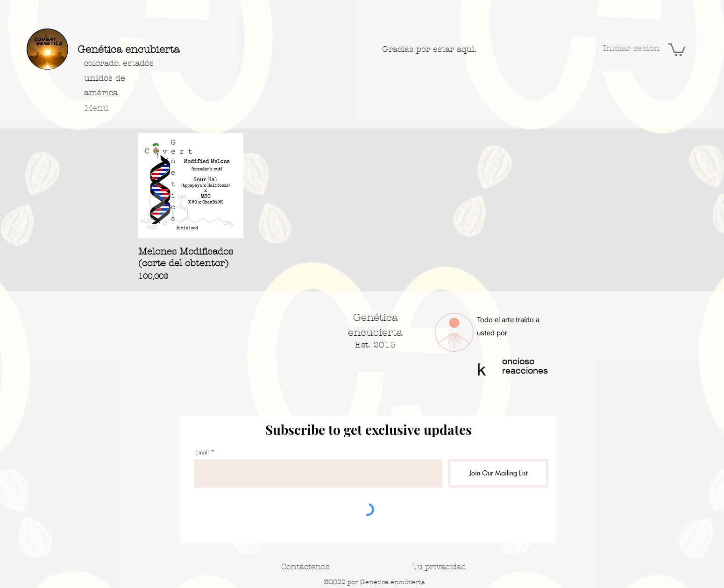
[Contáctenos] (305, 566)
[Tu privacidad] (439, 566)
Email (202, 452)
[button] (676, 49)
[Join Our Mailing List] (498, 473)
